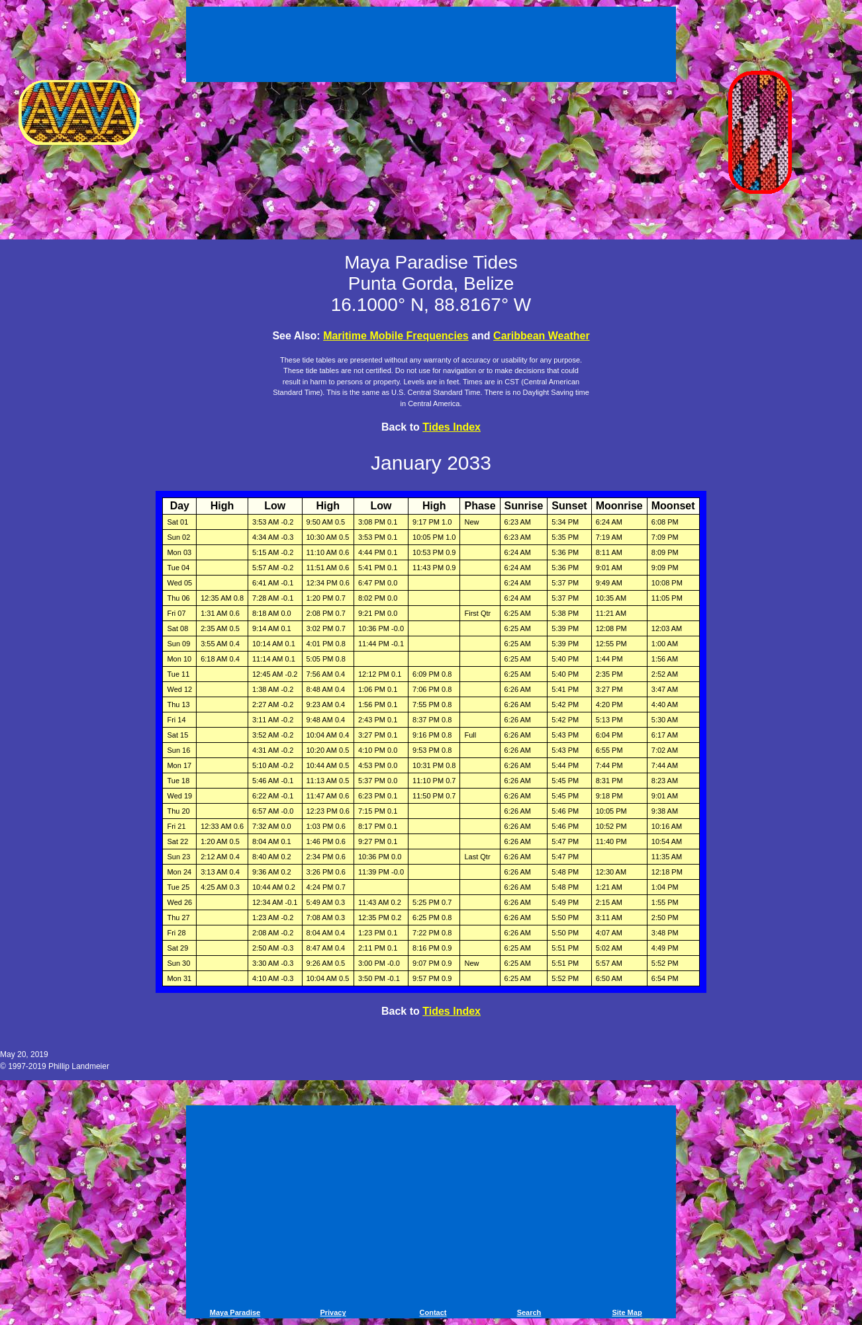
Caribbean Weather (541, 335)
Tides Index (451, 427)
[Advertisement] (431, 46)
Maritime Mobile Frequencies (396, 335)
